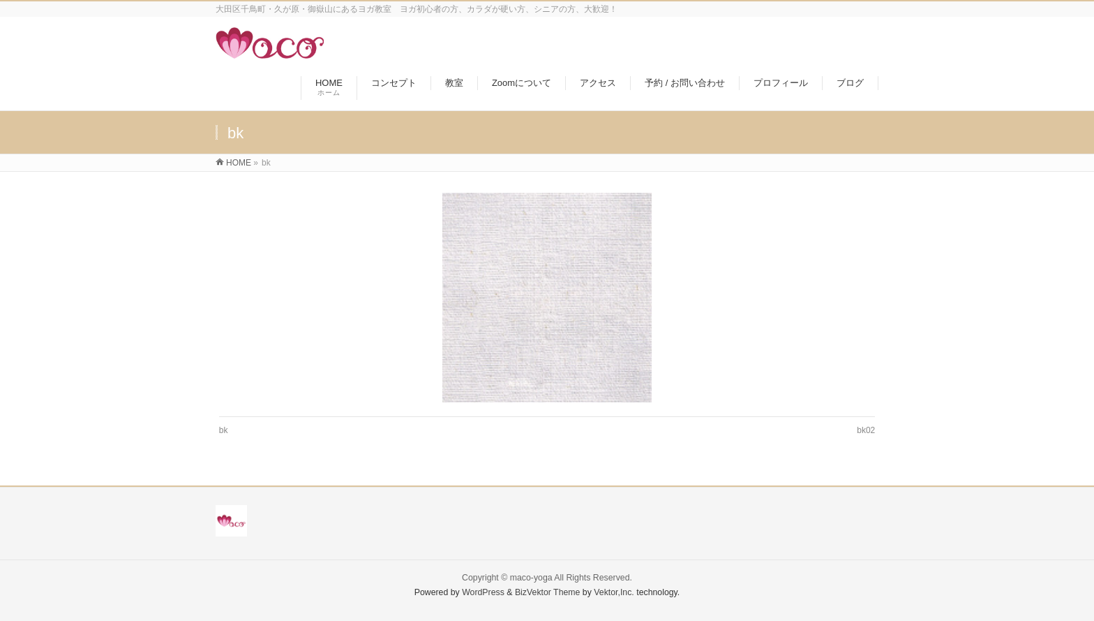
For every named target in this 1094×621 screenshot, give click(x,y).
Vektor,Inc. (614, 592)
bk (223, 430)
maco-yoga (531, 578)
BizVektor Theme (547, 592)
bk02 (866, 430)
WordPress (483, 592)
